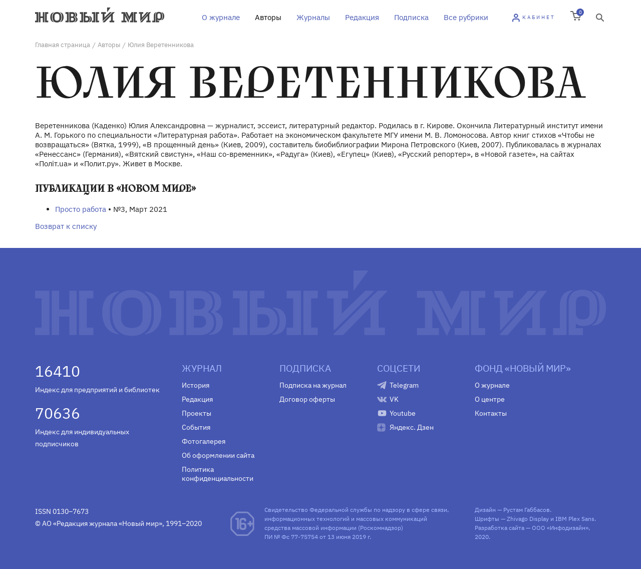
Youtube (403, 413)
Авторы (268, 17)
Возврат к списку (66, 226)
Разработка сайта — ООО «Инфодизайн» (531, 527)
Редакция (362, 17)
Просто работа (80, 209)
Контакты (491, 413)
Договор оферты (307, 399)
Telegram (404, 385)
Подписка (411, 17)
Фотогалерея (203, 441)
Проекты (196, 413)
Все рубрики (466, 17)
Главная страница (62, 45)
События (196, 427)
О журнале (221, 17)
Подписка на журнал (313, 385)
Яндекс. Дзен (412, 427)
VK (394, 399)
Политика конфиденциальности (217, 474)
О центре (490, 399)
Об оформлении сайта (218, 455)
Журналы (313, 17)
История (195, 385)
